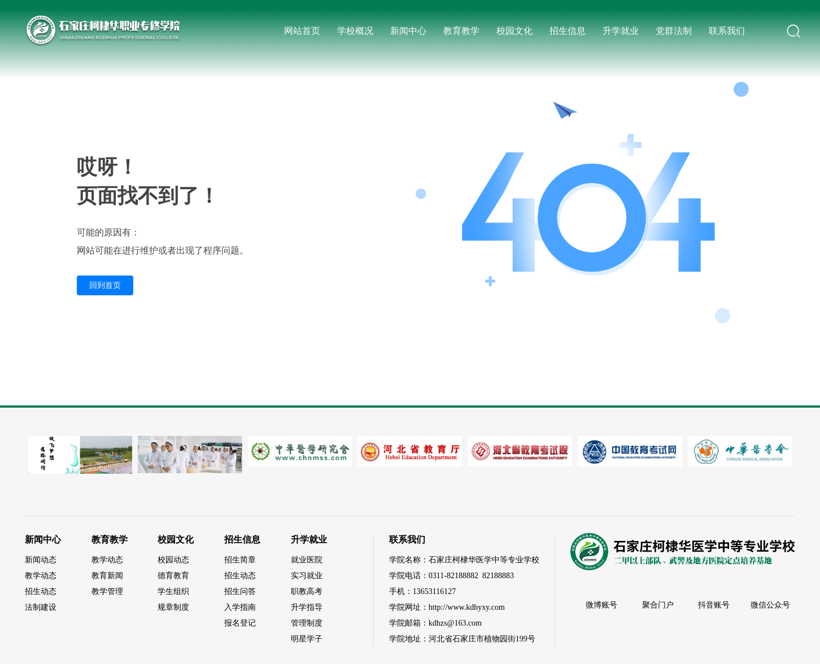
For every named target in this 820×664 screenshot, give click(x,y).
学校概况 (355, 31)
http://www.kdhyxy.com (467, 607)
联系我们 (727, 31)
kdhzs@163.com (455, 623)
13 (417, 591)
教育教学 (461, 31)
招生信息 (567, 31)
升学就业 (621, 31)
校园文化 (514, 31)
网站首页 (302, 31)
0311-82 (442, 575)
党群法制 (674, 31)
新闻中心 (408, 31)
